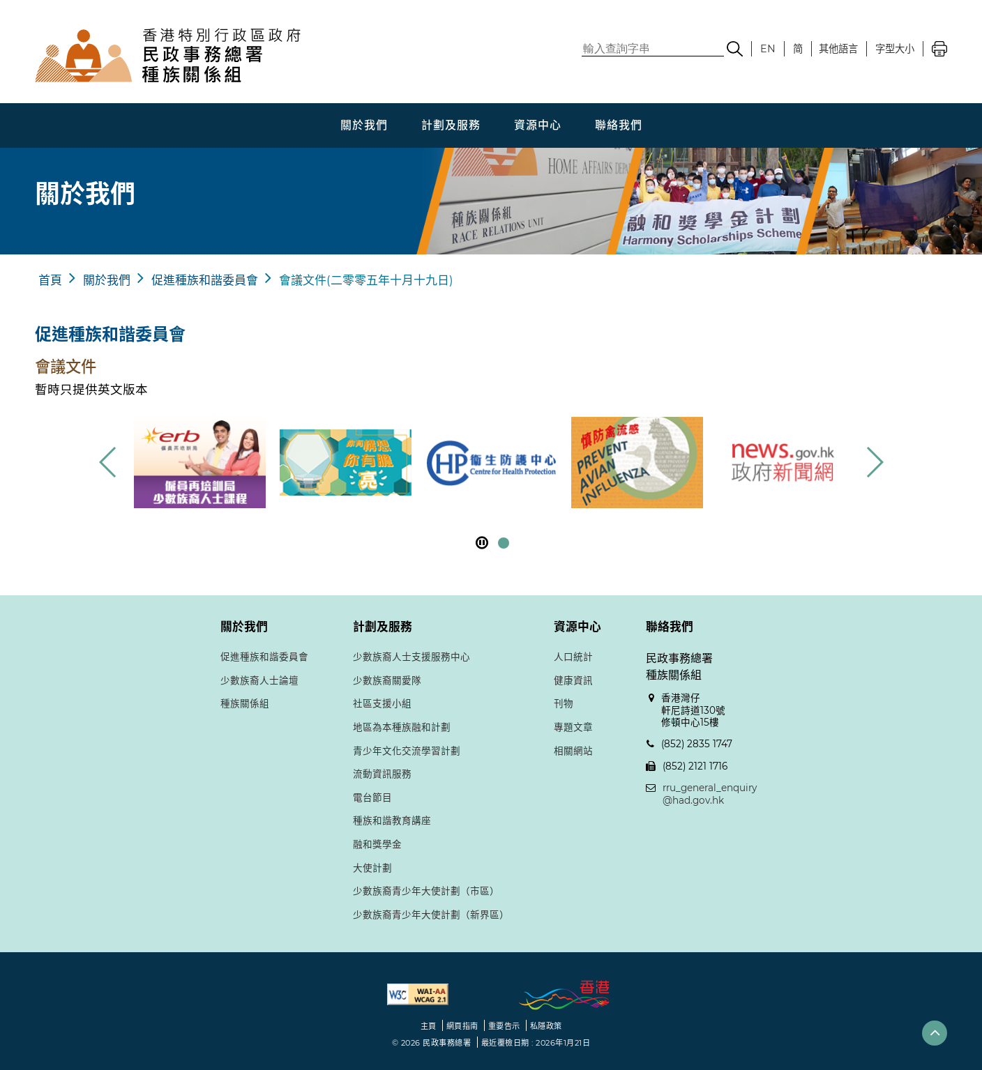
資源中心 (537, 125)
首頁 (50, 280)
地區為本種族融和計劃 (402, 727)
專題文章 (573, 727)
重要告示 (504, 1026)
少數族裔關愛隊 (387, 680)
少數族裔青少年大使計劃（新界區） (431, 914)
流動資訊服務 (382, 773)
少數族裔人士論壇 (259, 680)
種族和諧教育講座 (392, 820)
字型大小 (894, 49)
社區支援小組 (382, 703)
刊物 (563, 703)
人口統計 (573, 656)
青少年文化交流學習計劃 (406, 750)
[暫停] (481, 542)
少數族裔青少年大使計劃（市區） (426, 890)
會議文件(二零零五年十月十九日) (366, 280)
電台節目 (372, 797)
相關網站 (573, 750)
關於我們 (364, 125)
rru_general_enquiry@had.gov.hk (710, 794)
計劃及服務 (451, 125)
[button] (874, 462)
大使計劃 (372, 867)
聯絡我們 (618, 125)
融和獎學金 (377, 844)
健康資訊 (573, 680)
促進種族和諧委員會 (204, 280)
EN (768, 49)
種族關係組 (244, 703)
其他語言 (838, 49)
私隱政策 (546, 1026)
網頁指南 (462, 1026)
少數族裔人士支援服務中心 (411, 656)
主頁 (429, 1026)
